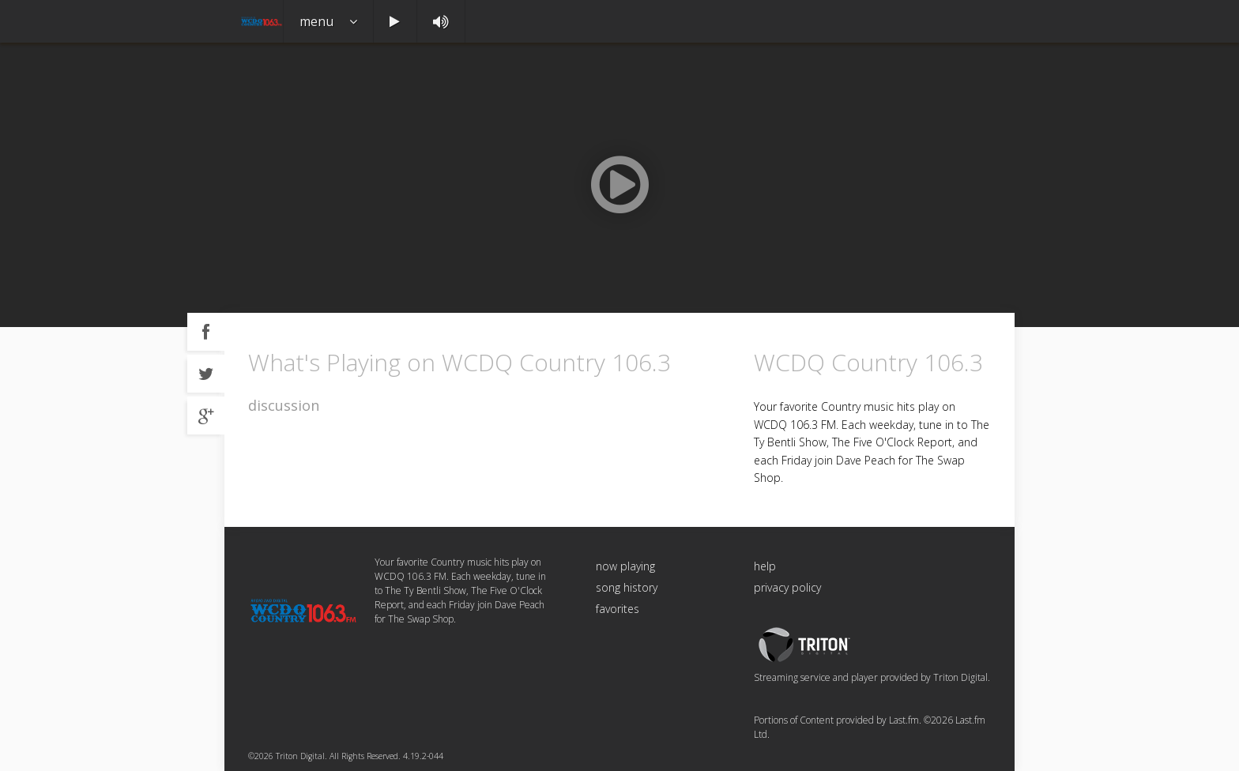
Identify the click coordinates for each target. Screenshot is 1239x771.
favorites (617, 608)
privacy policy (787, 587)
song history (626, 587)
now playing (625, 566)
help (765, 566)
